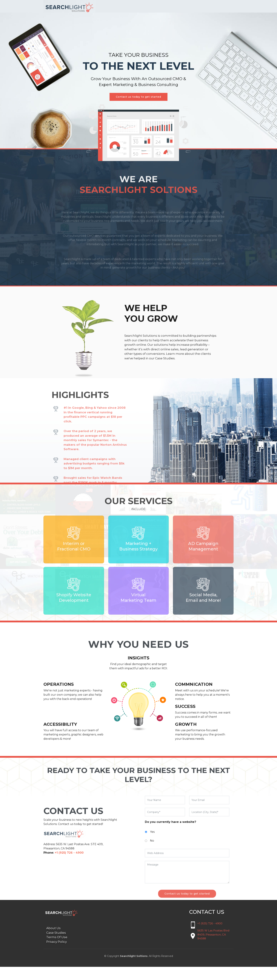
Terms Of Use (56, 940)
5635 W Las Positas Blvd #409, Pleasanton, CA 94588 (213, 937)
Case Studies (56, 936)
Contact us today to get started (138, 100)
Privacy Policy (56, 945)
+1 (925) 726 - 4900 (209, 926)
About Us (53, 931)
